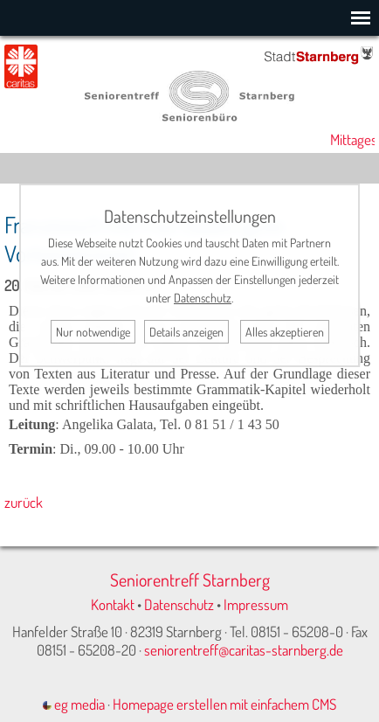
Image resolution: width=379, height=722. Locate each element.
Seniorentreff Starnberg (190, 579)
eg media (74, 704)
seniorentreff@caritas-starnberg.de (243, 650)
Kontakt (112, 604)
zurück (23, 502)
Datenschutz (179, 604)
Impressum (256, 604)
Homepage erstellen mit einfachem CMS (224, 704)
